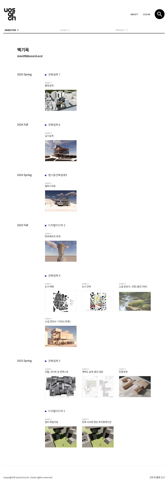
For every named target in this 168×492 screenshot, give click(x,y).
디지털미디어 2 (55, 225)
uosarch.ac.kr (22, 477)
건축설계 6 (52, 125)
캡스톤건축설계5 (56, 175)
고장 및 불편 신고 (157, 477)
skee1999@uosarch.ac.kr (30, 55)
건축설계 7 (52, 74)
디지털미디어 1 (55, 411)
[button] (134, 14)
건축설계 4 (52, 275)
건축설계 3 (52, 361)
